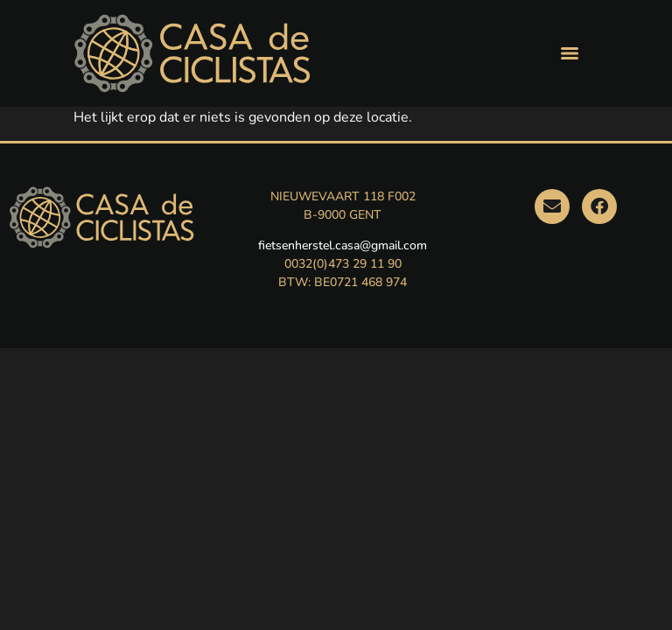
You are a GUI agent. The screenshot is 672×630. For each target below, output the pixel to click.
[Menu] (569, 53)
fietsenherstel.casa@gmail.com (342, 245)
